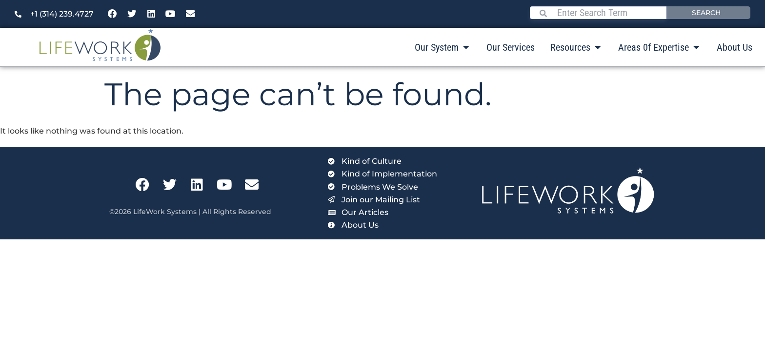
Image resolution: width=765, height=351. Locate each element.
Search (706, 12)
